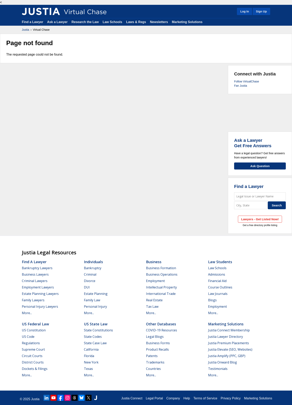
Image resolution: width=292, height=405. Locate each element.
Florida (89, 356)
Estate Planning (96, 293)
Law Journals (218, 293)
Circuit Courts (32, 356)
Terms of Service (205, 398)
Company (173, 398)
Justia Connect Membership (229, 330)
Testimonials (218, 368)
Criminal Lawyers (34, 281)
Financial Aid (217, 281)
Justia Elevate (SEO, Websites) (230, 349)
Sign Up (261, 11)
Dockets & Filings (34, 368)
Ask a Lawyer (57, 22)
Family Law (92, 300)
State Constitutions (98, 330)
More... (27, 313)
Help (186, 398)
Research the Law (85, 22)
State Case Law (95, 343)
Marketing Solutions (187, 22)
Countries (153, 368)
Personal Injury (95, 306)
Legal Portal (154, 398)
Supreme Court (33, 349)
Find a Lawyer (32, 22)
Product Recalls (157, 349)
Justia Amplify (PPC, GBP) (226, 356)
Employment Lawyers (38, 287)
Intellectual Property (161, 287)
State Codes (93, 336)
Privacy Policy (231, 398)
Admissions (216, 274)
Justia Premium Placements (228, 343)
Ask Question (260, 166)
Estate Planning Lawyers (40, 293)
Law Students (220, 261)
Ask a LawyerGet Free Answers (252, 143)
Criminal (90, 274)
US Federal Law (35, 324)
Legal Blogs (155, 336)
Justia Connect (131, 398)
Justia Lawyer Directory (225, 336)
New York (91, 362)
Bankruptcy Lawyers (37, 268)
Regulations (31, 343)
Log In (244, 11)
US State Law (96, 324)
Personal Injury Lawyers (40, 306)
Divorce (89, 281)
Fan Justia (240, 85)
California (91, 349)
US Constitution (34, 330)
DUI (87, 287)
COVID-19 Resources (161, 330)
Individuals (93, 261)
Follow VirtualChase (246, 81)
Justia (25, 29)
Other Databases (161, 324)
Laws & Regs (136, 22)
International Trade (161, 293)
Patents (152, 356)
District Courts (33, 362)
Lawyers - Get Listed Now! (260, 219)
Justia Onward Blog (222, 362)
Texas (88, 368)
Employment (155, 281)
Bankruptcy (92, 268)
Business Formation (161, 268)
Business (153, 261)
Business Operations (161, 274)
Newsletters (159, 22)
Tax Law (152, 306)
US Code (28, 336)
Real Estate (154, 300)
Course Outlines (220, 287)
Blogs (212, 300)
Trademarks (155, 362)
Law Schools (112, 22)
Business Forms (158, 343)
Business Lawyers (35, 274)
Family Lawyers (33, 300)
